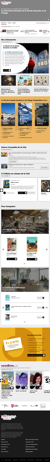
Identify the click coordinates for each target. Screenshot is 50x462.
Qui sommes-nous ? (5, 444)
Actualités (3, 449)
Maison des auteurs (30, 446)
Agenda (3, 439)
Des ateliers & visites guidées (24, 129)
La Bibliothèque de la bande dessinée (7, 133)
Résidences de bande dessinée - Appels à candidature (21, 164)
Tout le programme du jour (41, 22)
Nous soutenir (22, 459)
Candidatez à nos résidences (41, 131)
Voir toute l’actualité (5, 149)
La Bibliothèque (39, 459)
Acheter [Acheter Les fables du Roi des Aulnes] (29, 259)
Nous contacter (4, 451)
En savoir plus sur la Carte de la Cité (35, 355)
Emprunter (40, 297)
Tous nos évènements (5, 41)
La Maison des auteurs (42, 128)
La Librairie (46, 459)
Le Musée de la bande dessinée (8, 129)
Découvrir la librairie (8, 231)
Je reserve (21, 192)
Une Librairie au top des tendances (8, 137)
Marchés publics (29, 451)
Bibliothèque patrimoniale (32, 449)
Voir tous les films (4, 175)
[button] (1, 31)
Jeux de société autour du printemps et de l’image (41, 90)
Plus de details (31, 192)
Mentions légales (7, 459)
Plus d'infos (6, 70)
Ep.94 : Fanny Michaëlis (33, 391)
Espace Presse (4, 446)
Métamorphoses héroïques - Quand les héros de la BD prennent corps (12, 31)
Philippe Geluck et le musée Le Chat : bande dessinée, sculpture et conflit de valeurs (7, 394)
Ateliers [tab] (14, 22)
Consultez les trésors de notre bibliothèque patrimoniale (25, 134)
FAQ (2, 459)
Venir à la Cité (4, 441)
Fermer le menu (47, 3)
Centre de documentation (31, 444)
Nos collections (30, 459)
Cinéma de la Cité (30, 441)
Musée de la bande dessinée (32, 439)
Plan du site (15, 459)
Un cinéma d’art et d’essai (26, 137)
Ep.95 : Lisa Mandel (21, 390)
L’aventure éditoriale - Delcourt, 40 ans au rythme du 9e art (31, 31)
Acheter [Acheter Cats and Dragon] (9, 258)
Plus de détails (13, 161)
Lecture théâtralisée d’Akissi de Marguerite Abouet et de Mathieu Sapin (24, 91)
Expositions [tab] (3, 22)
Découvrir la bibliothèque (9, 289)
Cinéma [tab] (9, 22)
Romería (43, 193)
